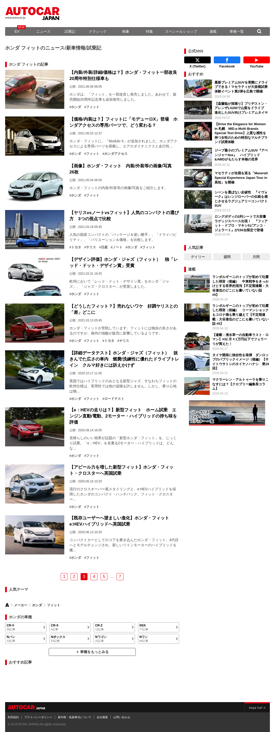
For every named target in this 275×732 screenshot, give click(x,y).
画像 (125, 31)
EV (17, 31)
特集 (149, 31)
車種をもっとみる (94, 652)
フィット (92, 107)
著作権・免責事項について (74, 717)
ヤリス (91, 247)
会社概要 (102, 717)
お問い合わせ (121, 717)
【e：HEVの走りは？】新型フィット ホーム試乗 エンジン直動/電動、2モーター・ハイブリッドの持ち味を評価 (123, 416)
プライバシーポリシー (38, 717)
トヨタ (76, 247)
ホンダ (76, 107)
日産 (104, 247)
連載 (213, 31)
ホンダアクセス (116, 154)
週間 (227, 257)
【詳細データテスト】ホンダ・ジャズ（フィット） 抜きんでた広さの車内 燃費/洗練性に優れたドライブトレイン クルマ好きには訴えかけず (124, 359)
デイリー (198, 257)
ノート (117, 247)
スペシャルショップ (181, 31)
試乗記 (70, 31)
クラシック (98, 31)
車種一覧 (237, 31)
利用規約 (13, 717)
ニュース (43, 31)
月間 (256, 257)
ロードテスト (114, 399)
